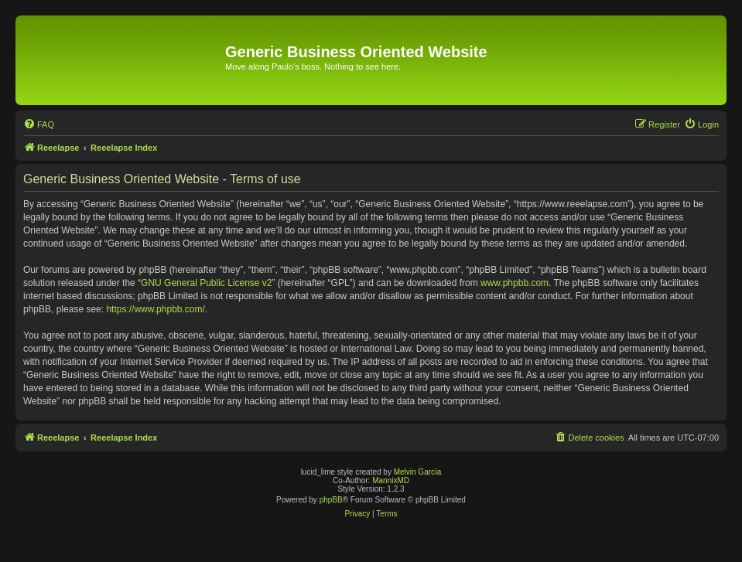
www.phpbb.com (514, 283)
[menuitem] (38, 124)
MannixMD (390, 480)
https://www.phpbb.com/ (155, 309)
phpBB (331, 500)
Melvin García (418, 472)
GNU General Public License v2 (206, 283)
